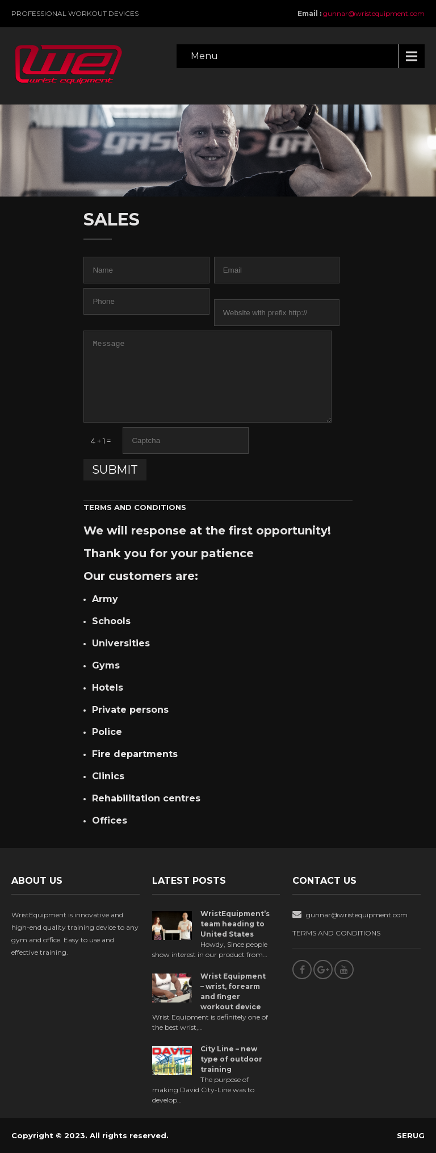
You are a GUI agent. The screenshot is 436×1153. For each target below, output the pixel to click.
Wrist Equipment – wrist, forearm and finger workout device (233, 991)
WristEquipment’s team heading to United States (235, 923)
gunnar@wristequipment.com (374, 13)
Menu (204, 56)
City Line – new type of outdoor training (231, 1059)
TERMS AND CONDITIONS (134, 507)
